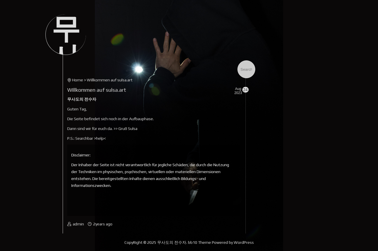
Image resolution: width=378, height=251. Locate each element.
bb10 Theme (199, 242)
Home (77, 80)
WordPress (244, 242)
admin (78, 224)
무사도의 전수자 (171, 242)
